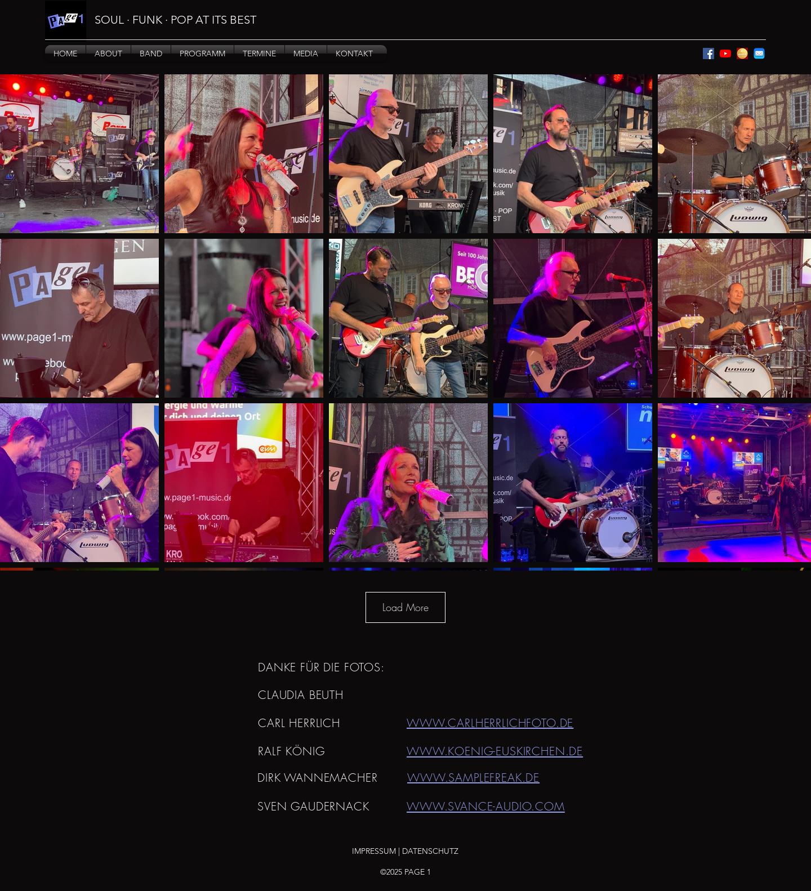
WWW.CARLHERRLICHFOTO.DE (490, 722)
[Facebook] (708, 53)
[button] (108, 53)
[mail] (759, 53)
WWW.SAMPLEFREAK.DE (473, 777)
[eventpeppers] (742, 53)
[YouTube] (725, 53)
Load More (405, 607)
